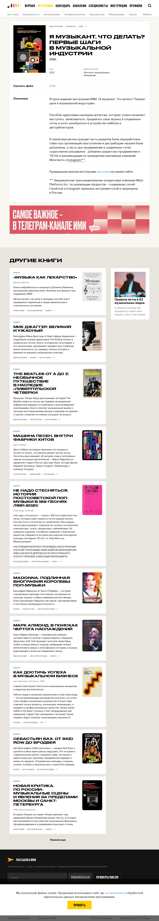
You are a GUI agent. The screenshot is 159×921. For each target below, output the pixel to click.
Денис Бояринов (27, 809)
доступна (103, 171)
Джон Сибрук (19, 444)
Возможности (31, 14)
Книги (48, 310)
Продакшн (49, 474)
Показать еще (58, 839)
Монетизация (30, 722)
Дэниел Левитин (21, 282)
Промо (133, 14)
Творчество (36, 419)
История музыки (40, 561)
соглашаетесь (114, 892)
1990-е (55, 561)
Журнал (30, 5)
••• (86, 26)
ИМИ (52, 59)
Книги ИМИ (18, 310)
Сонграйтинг (20, 474)
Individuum (33, 680)
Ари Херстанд (20, 680)
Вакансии (79, 5)
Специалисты (98, 5)
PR (42, 722)
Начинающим (52, 14)
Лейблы (147, 14)
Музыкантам (97, 14)
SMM (81, 26)
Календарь (63, 5)
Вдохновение (20, 357)
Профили (135, 5)
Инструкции (118, 5)
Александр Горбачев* (23, 510)
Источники (45, 5)
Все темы (12, 14)
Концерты (71, 26)
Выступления (56, 26)
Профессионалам (74, 14)
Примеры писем (107, 877)
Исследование (34, 310)
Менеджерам (116, 14)
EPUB (52, 85)
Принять (79, 905)
